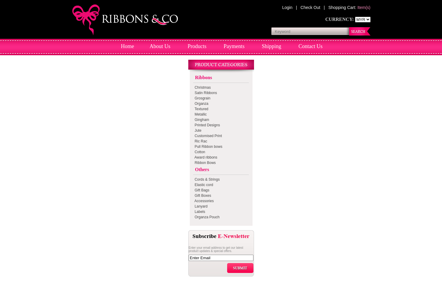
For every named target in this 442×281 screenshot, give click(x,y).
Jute (197, 130)
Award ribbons (205, 157)
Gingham (201, 120)
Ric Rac (200, 141)
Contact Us (311, 46)
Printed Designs (206, 125)
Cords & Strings (206, 179)
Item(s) (364, 7)
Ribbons (202, 77)
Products (197, 46)
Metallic (200, 114)
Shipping (271, 46)
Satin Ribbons (205, 93)
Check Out (311, 7)
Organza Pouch (206, 217)
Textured (200, 109)
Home (127, 46)
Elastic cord (203, 185)
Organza (201, 104)
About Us (160, 46)
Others (201, 169)
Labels (199, 212)
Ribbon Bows (204, 163)
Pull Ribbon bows (207, 147)
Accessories (203, 201)
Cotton (199, 152)
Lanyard (200, 206)
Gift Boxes (202, 196)
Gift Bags (201, 190)
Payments (234, 46)
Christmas (202, 87)
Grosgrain (201, 98)
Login (287, 7)
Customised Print (207, 136)
